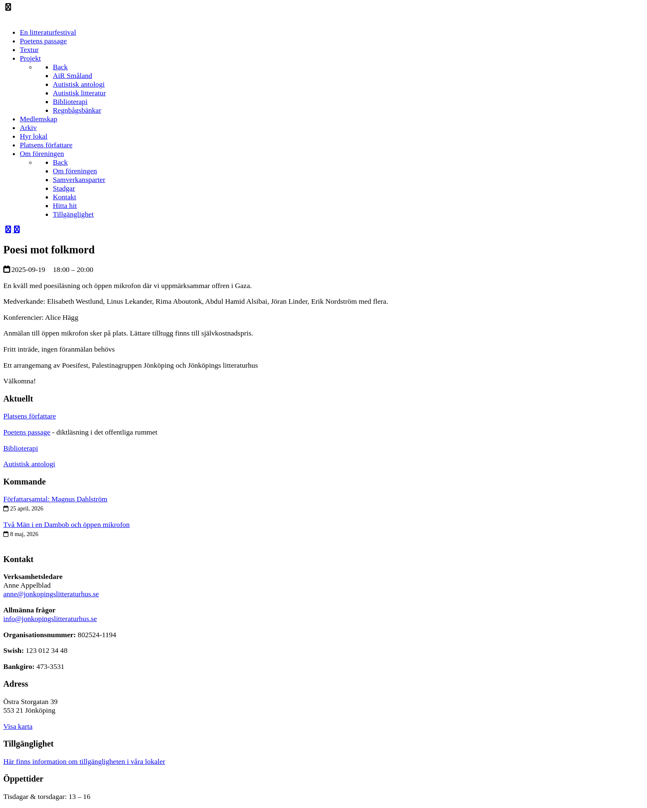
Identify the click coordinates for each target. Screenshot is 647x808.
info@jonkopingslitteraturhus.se (50, 618)
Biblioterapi (20, 448)
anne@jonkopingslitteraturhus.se (51, 594)
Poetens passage (26, 432)
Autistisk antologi (29, 464)
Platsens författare (29, 416)
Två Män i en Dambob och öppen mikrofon (66, 524)
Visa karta (18, 726)
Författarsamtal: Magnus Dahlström (55, 499)
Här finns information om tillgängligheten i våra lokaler (84, 761)
